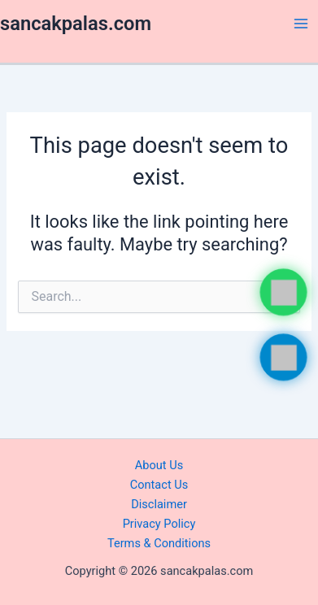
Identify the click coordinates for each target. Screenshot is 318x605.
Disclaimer (159, 504)
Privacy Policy (159, 523)
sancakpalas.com (75, 23)
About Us (159, 465)
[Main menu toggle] (301, 24)
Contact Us (159, 484)
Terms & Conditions (159, 543)
